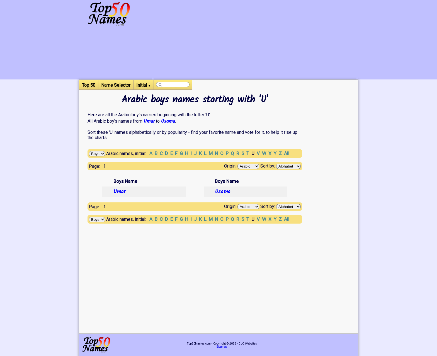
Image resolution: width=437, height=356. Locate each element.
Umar (149, 121)
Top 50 (88, 85)
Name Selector (115, 85)
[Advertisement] (255, 40)
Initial (143, 85)
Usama (168, 121)
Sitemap (222, 346)
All (286, 153)
